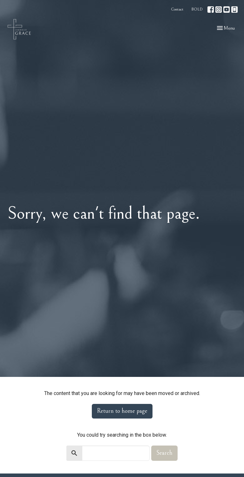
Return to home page (122, 411)
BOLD (197, 9)
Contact (177, 9)
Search (164, 453)
